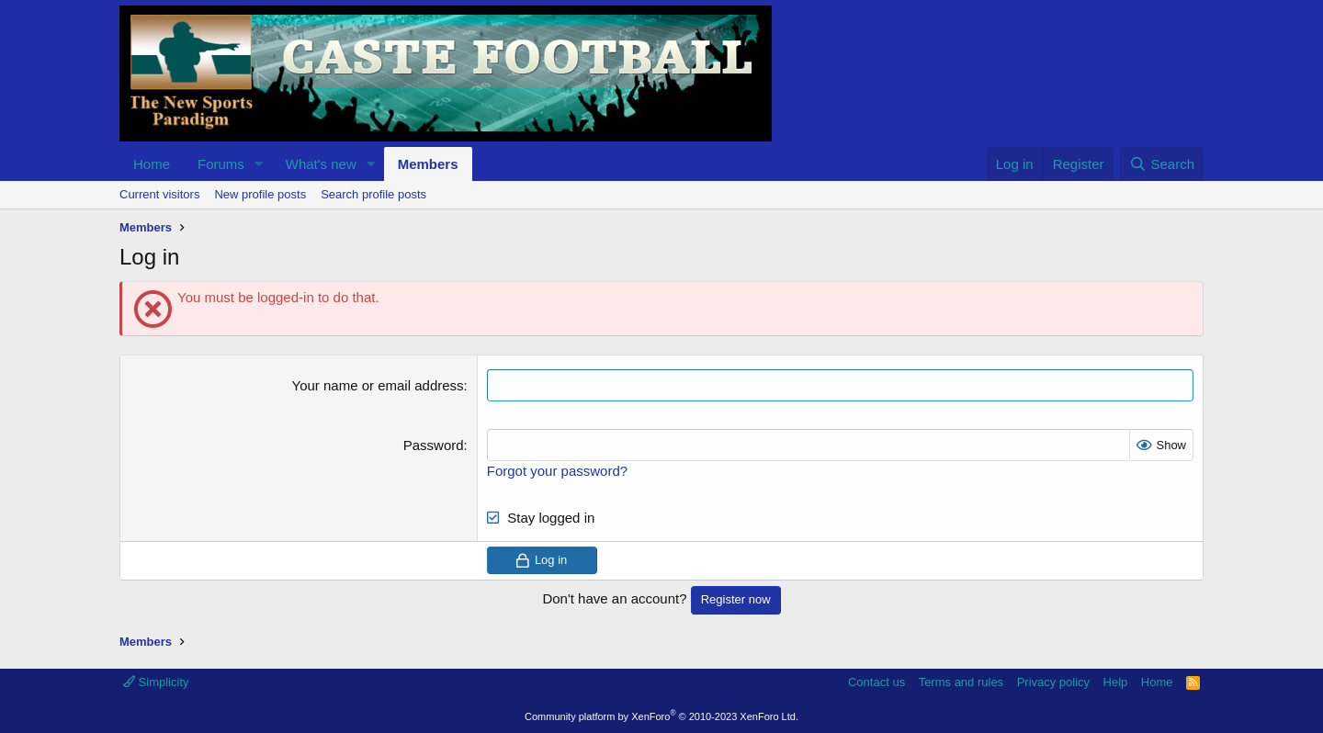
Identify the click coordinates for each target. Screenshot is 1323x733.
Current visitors (159, 194)
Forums (221, 164)
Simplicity (156, 682)
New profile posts (260, 194)
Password (433, 445)
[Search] (1162, 164)
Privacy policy (1053, 682)
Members (428, 164)
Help (1115, 682)
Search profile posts (373, 194)
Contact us (876, 682)
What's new (321, 164)
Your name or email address (378, 385)
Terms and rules (961, 682)
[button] (259, 164)
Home (151, 164)
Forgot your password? (557, 471)
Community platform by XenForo (661, 716)
